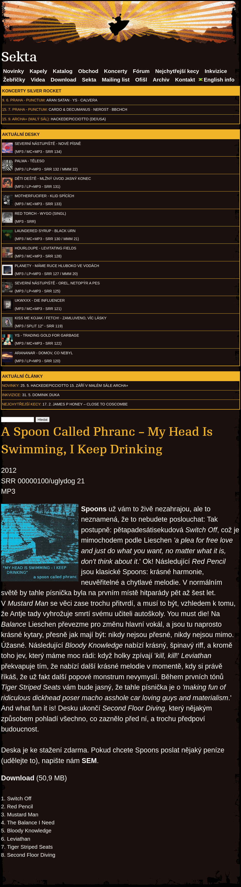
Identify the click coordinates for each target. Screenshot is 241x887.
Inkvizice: (11, 395)
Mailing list (116, 80)
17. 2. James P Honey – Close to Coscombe (85, 404)
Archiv (161, 80)
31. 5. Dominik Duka (41, 395)
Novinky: (11, 385)
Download (63, 80)
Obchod (88, 71)
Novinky (13, 71)
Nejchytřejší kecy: (22, 404)
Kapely (38, 71)
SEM (89, 761)
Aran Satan (57, 100)
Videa (38, 80)
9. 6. (5, 100)
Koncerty (115, 71)
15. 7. (6, 109)
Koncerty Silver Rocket (31, 90)
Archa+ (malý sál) (30, 119)
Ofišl (141, 80)
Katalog (63, 71)
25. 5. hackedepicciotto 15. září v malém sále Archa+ (74, 385)
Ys (75, 100)
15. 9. (6, 119)
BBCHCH (119, 109)
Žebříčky (14, 80)
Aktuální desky (21, 134)
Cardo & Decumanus (69, 109)
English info (219, 80)
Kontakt (185, 80)
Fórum (141, 71)
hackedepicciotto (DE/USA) (78, 119)
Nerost (101, 109)
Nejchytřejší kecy (177, 71)
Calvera (89, 100)
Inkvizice (216, 71)
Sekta (89, 80)
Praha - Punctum (27, 100)
